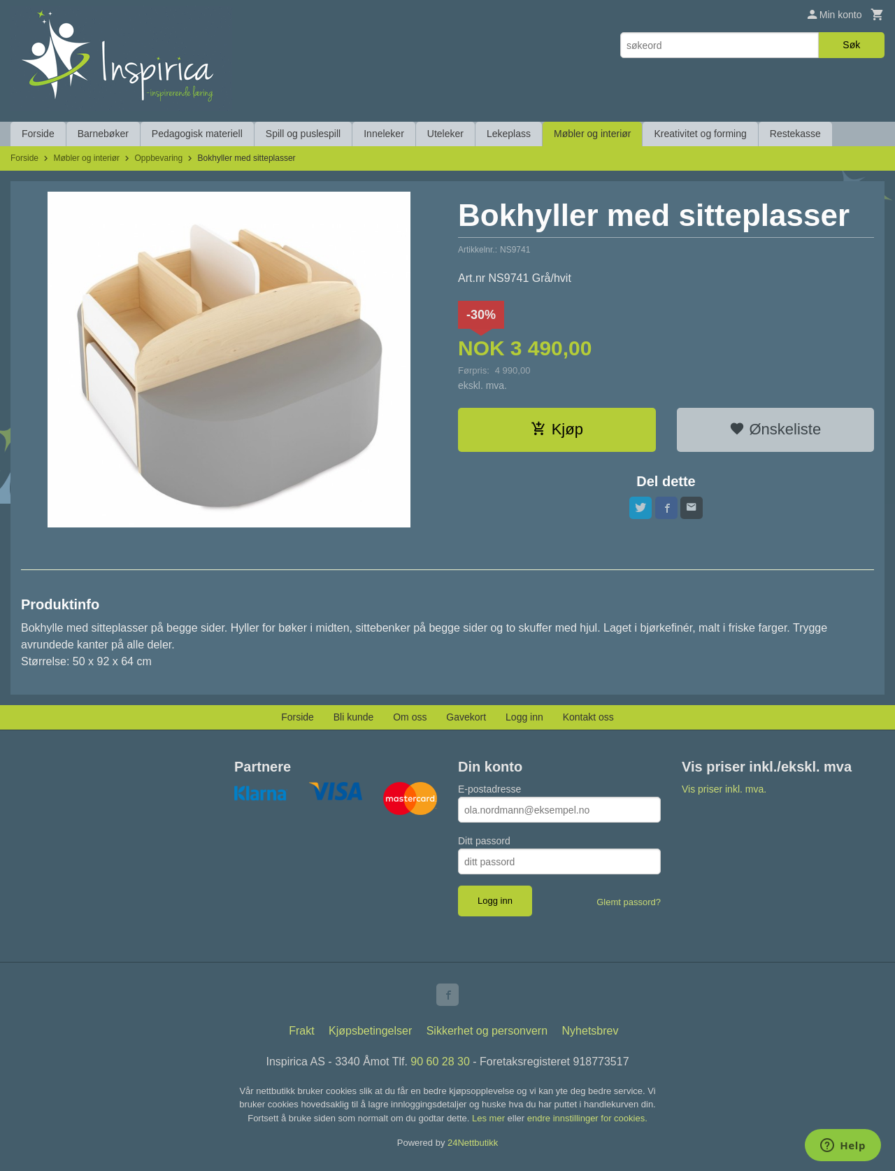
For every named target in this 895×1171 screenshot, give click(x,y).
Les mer (490, 1118)
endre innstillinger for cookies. (587, 1118)
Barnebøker (103, 133)
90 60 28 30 (440, 1061)
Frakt (301, 1031)
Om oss (410, 717)
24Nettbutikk (473, 1142)
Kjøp (557, 429)
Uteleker (445, 133)
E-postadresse (489, 789)
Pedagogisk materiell (197, 133)
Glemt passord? (628, 902)
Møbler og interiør (592, 133)
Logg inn (524, 717)
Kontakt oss (588, 717)
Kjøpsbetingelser (370, 1031)
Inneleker (384, 133)
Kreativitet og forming (700, 133)
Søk (851, 44)
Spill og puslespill (303, 133)
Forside (38, 133)
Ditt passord (484, 840)
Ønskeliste (775, 429)
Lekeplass (509, 133)
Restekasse (795, 133)
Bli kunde (354, 717)
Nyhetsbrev (590, 1031)
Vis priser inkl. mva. (724, 789)
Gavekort (466, 717)
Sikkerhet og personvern (487, 1031)
